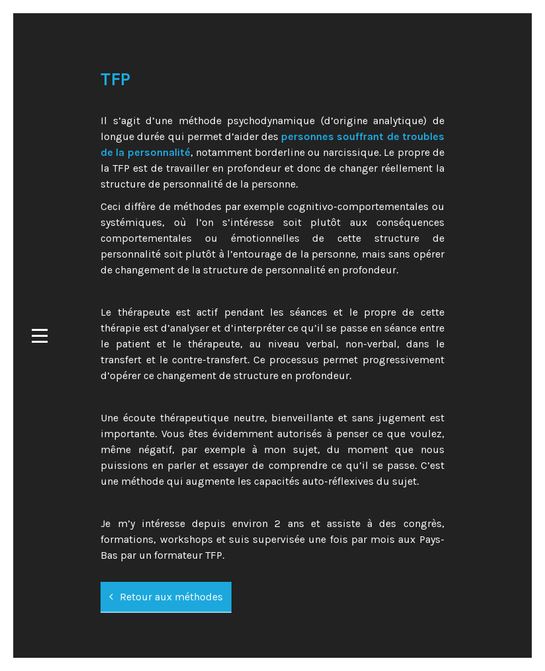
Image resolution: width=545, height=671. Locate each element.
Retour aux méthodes (166, 596)
